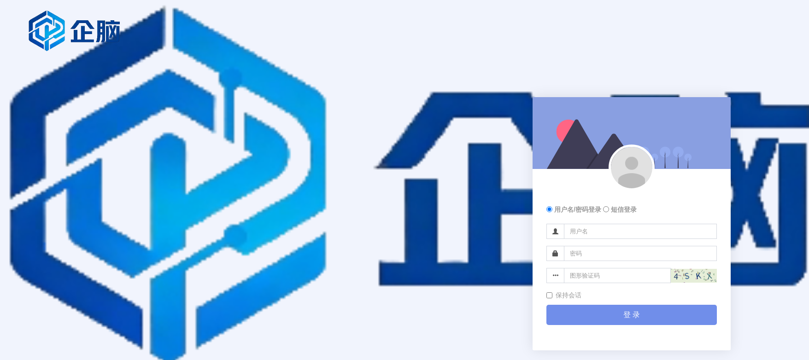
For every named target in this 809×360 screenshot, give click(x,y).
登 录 (631, 315)
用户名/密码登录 (573, 209)
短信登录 (620, 209)
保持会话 (563, 295)
